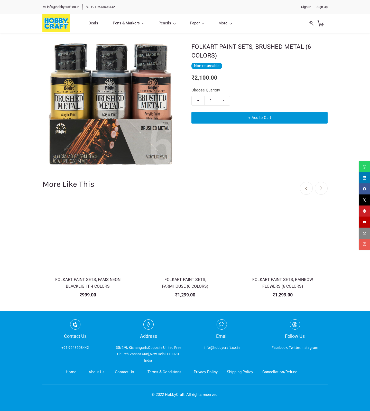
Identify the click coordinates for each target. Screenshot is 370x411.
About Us (97, 372)
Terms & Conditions (164, 372)
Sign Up (322, 7)
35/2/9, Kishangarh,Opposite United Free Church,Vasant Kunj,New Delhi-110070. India (148, 353)
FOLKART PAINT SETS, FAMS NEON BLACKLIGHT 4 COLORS (88, 283)
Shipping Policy (240, 372)
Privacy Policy (206, 372)
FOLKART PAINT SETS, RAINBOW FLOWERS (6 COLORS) (282, 283)
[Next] (321, 188)
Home (71, 372)
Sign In (306, 7)
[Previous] (306, 188)
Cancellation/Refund (279, 372)
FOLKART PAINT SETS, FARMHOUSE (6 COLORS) (185, 283)
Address (148, 336)
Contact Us (124, 372)
